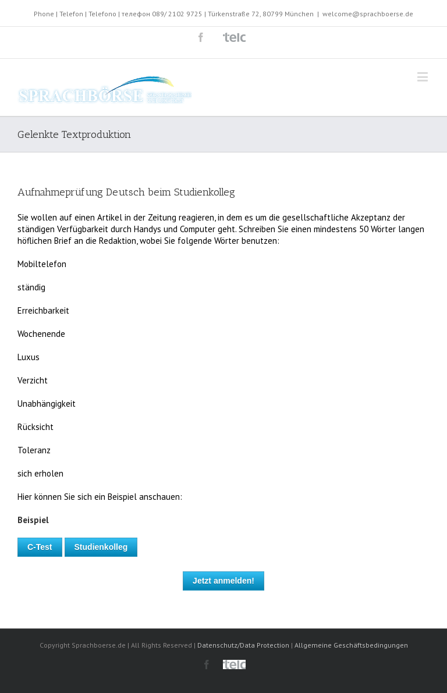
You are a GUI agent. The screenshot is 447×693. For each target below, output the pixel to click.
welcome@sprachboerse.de (367, 13)
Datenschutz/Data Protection (243, 645)
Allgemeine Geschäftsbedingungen (351, 645)
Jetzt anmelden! (223, 580)
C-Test (39, 547)
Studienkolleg (101, 547)
